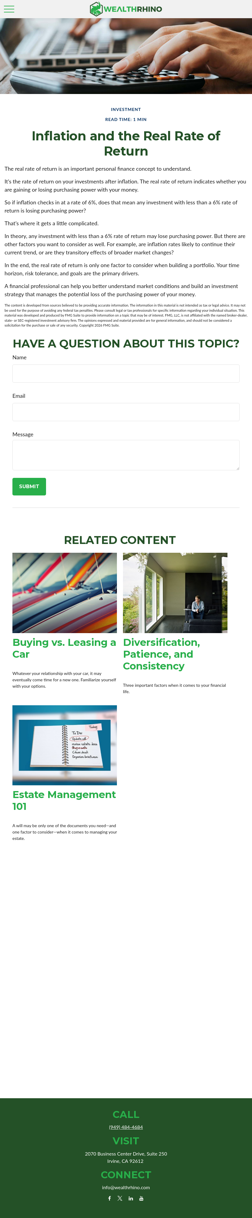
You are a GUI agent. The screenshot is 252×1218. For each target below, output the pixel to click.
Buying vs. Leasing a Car (64, 648)
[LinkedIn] (131, 1198)
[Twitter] (120, 1198)
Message (22, 434)
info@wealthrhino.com (126, 1187)
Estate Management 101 (64, 800)
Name (19, 357)
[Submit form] (29, 486)
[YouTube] (141, 1198)
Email (18, 395)
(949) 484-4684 (126, 1127)
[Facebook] (109, 1198)
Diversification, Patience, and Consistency (161, 654)
